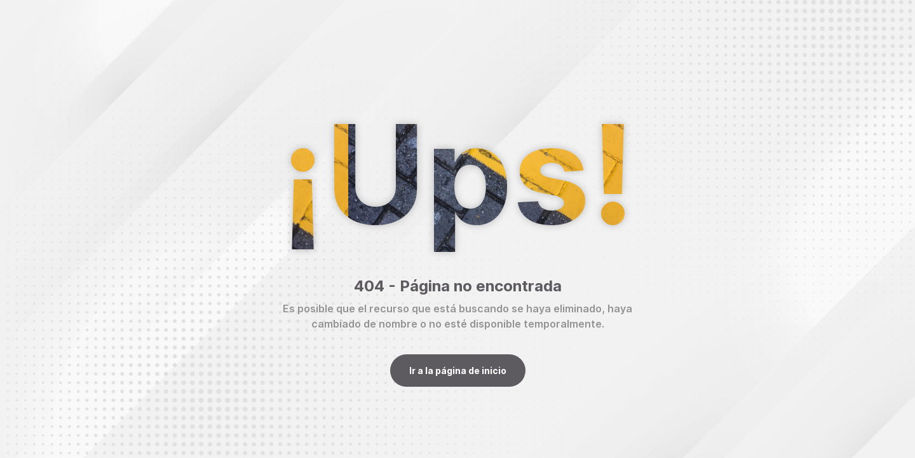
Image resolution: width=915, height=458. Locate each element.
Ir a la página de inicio (457, 370)
